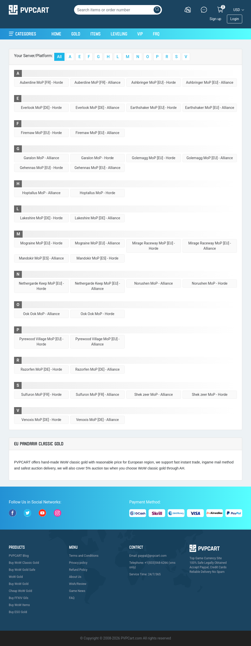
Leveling (119, 33)
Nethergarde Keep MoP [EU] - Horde (41, 286)
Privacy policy (78, 563)
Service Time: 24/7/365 (145, 574)
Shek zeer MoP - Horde (209, 395)
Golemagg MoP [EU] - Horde (153, 158)
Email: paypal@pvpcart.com (148, 555)
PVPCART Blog (19, 555)
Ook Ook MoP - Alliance (41, 314)
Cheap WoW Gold (20, 591)
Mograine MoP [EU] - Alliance (97, 243)
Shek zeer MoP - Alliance (153, 395)
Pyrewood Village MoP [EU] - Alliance (97, 341)
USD (236, 10)
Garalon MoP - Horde (97, 158)
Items (95, 33)
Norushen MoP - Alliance (153, 283)
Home (56, 33)
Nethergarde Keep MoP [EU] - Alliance (97, 286)
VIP (140, 33)
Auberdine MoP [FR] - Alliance (97, 82)
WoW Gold (16, 577)
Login (234, 19)
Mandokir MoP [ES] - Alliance (41, 258)
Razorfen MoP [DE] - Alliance (97, 369)
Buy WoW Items (19, 605)
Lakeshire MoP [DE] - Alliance (97, 218)
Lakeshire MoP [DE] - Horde (41, 218)
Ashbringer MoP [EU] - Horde (153, 82)
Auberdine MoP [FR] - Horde (41, 82)
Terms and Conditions (83, 555)
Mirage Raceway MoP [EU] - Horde (153, 245)
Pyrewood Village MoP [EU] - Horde (41, 341)
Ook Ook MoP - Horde (97, 314)
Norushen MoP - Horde (209, 283)
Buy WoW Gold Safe (22, 570)
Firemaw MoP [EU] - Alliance (97, 133)
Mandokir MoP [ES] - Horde (97, 258)
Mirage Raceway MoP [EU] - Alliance (209, 245)
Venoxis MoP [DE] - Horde (41, 420)
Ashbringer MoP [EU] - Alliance (209, 82)
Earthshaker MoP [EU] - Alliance (209, 108)
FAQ (156, 33)
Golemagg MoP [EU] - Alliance (209, 158)
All (59, 56)
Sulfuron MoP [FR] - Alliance (97, 395)
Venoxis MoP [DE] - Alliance (97, 420)
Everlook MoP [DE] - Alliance (97, 108)
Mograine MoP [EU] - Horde (41, 243)
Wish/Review (77, 584)
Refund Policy (78, 570)
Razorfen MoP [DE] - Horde (41, 369)
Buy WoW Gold (18, 584)
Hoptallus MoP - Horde (97, 193)
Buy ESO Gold (18, 612)
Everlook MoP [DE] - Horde (41, 108)
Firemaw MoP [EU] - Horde (41, 133)
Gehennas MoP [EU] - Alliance (97, 168)
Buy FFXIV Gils (18, 598)
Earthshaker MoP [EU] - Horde (154, 108)
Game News (77, 591)
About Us (75, 577)
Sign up (215, 19)
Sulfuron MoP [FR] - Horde (41, 395)
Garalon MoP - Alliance (41, 158)
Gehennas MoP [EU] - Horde (41, 168)
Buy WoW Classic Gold (24, 563)
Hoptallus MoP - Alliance (41, 193)
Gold (75, 33)
